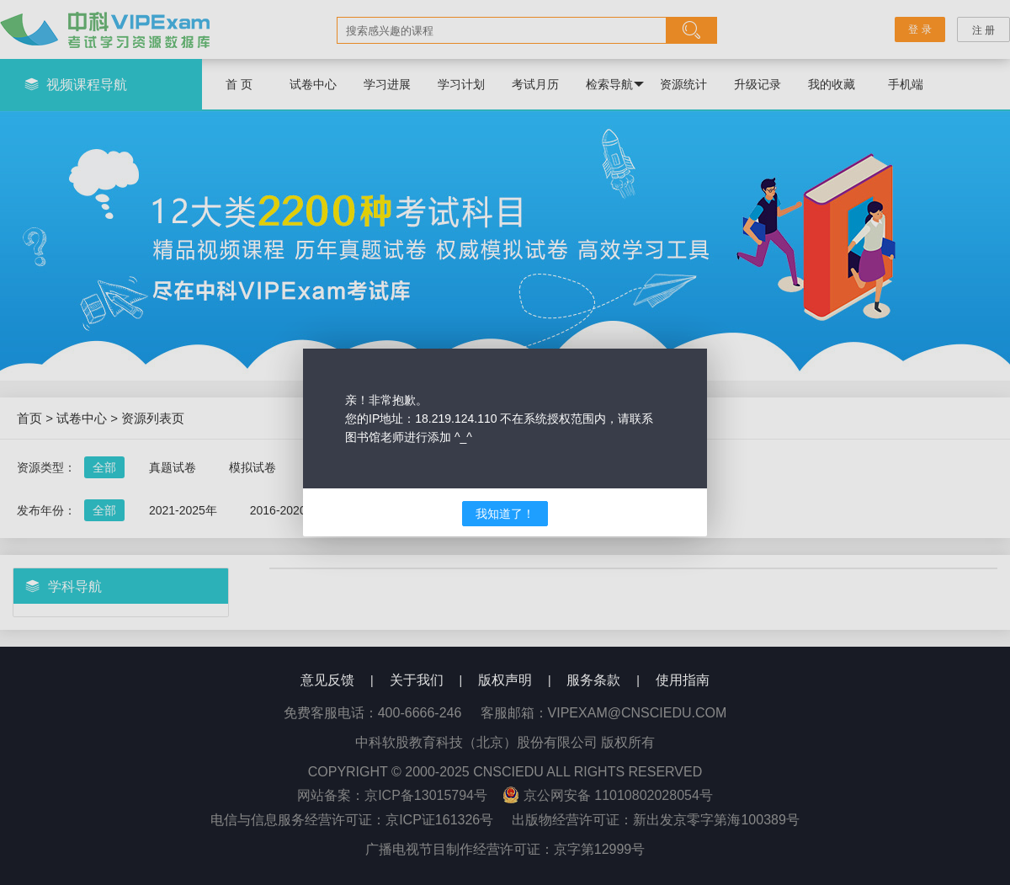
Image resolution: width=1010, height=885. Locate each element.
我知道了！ (505, 513)
